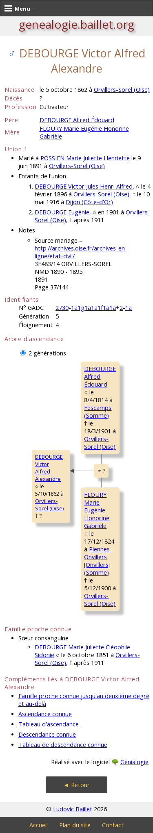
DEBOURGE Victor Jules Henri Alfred (84, 186)
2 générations (47, 353)
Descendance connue (47, 734)
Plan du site (75, 825)
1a (128, 308)
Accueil (38, 825)
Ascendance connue (45, 714)
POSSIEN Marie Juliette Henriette (85, 158)
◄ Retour (76, 785)
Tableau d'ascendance (48, 724)
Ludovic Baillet (72, 809)
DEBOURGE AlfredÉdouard (100, 376)
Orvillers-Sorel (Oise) (122, 89)
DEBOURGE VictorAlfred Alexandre (49, 468)
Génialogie (134, 762)
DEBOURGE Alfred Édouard (77, 120)
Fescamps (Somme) (97, 411)
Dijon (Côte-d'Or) (89, 202)
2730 (62, 308)
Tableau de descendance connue (62, 745)
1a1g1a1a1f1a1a (93, 308)
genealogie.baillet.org (76, 24)
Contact (113, 825)
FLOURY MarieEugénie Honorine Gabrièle (96, 510)
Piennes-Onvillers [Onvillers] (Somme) (98, 560)
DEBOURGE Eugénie (62, 212)
